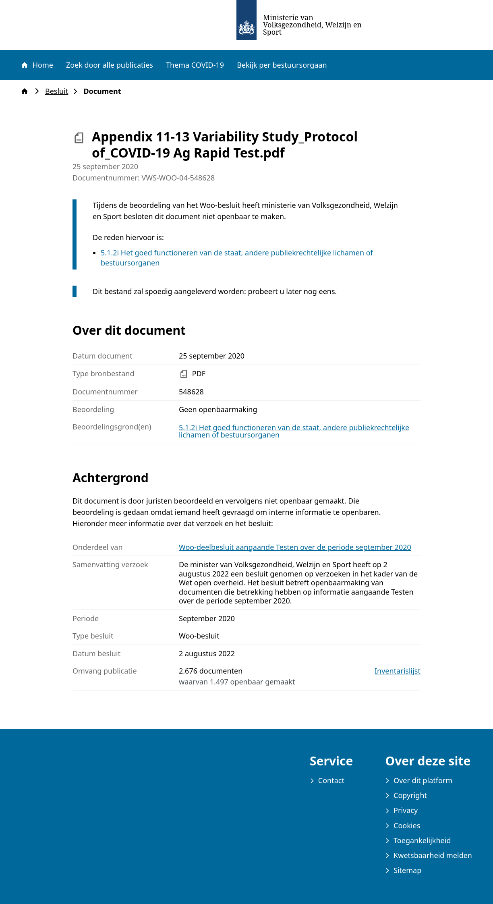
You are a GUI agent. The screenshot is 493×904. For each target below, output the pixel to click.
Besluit (59, 91)
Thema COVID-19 (195, 65)
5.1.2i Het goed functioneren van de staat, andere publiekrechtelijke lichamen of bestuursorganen (294, 431)
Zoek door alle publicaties (109, 65)
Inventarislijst (397, 671)
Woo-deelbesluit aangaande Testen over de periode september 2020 (295, 547)
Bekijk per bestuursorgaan (282, 65)
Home (36, 65)
